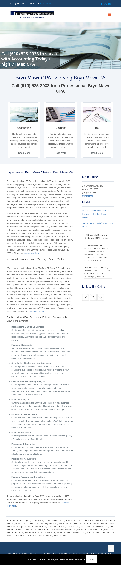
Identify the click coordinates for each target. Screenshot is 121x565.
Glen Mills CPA (81, 523)
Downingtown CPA (48, 523)
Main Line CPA (88, 526)
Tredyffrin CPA (78, 532)
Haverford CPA (97, 523)
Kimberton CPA (39, 526)
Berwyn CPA (44, 520)
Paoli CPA (81, 529)
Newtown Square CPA (66, 529)
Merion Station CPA (20, 529)
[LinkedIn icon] (109, 3)
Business (60, 127)
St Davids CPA (48, 532)
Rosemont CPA (32, 532)
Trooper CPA (93, 532)
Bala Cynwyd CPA (28, 520)
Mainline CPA (73, 526)
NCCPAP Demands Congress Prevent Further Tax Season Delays (95, 213)
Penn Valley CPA (95, 529)
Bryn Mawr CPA (73, 520)
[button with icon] (85, 297)
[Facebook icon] (101, 3)
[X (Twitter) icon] (105, 3)
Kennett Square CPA (21, 526)
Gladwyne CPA (66, 523)
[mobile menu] (109, 14)
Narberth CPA (48, 529)
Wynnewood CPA (58, 535)
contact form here (32, 253)
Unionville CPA (108, 532)
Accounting (24, 127)
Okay (91, 559)
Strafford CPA (63, 532)
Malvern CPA (102, 526)
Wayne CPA (25, 535)
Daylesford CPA (18, 523)
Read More (80, 559)
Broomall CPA (57, 520)
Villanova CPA (12, 535)
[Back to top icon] (111, 548)
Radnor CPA (17, 532)
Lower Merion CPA (56, 526)
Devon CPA (33, 523)
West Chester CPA (40, 535)
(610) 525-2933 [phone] (47, 3)
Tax (97, 127)
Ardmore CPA (12, 520)
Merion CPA (35, 529)
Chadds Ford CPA (90, 520)
